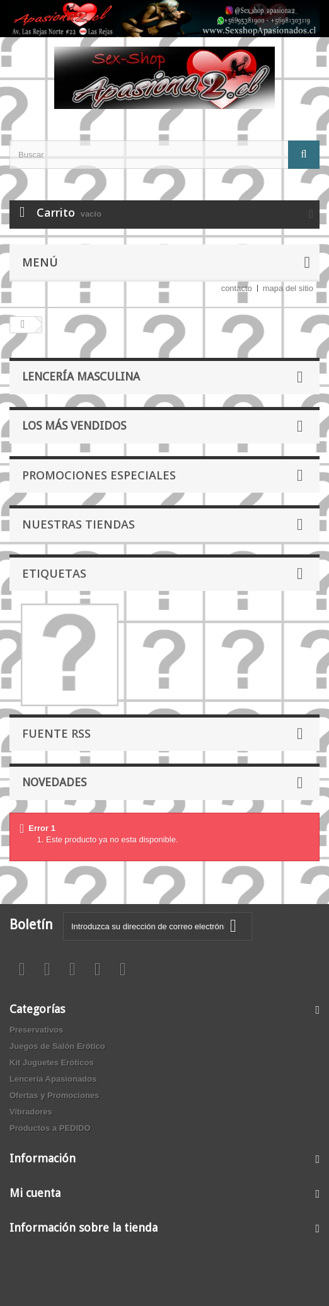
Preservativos (36, 1029)
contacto (236, 288)
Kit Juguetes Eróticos (51, 1062)
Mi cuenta (35, 1193)
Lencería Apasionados (52, 1079)
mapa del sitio (288, 288)
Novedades (54, 782)
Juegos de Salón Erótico (57, 1046)
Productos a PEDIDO (50, 1128)
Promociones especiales (99, 475)
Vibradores (30, 1111)
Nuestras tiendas (78, 524)
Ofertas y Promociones (54, 1095)
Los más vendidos (74, 425)
